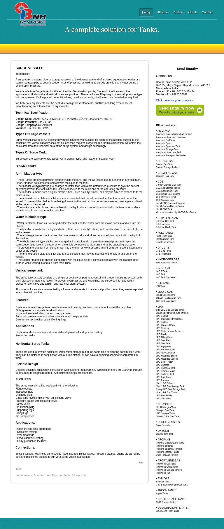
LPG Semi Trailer (164, 362)
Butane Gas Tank (164, 164)
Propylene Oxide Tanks (167, 467)
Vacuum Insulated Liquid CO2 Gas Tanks (176, 212)
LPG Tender (162, 334)
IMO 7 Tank (161, 271)
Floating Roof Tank (165, 239)
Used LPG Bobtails (165, 383)
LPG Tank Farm (163, 377)
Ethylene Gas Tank (165, 221)
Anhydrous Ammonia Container (171, 137)
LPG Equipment (164, 346)
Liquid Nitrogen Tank (166, 407)
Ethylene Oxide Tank (166, 227)
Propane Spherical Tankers (169, 449)
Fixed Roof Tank (164, 236)
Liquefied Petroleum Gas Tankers (172, 313)
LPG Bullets (162, 322)
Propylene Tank (163, 473)
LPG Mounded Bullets (166, 356)
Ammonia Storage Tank (167, 149)
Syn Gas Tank (163, 481)
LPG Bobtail (162, 316)
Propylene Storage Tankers (169, 470)
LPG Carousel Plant (165, 325)
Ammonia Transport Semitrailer (171, 155)
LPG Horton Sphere (165, 349)
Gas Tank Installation (166, 301)
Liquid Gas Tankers (165, 295)
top (141, 462)
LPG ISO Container (165, 353)
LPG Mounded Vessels (167, 359)
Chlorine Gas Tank (165, 176)
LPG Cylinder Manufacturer (169, 331)
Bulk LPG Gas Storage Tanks (170, 310)
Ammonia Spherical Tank (168, 146)
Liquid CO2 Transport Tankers (170, 203)
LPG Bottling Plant (165, 374)
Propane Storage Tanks (167, 452)
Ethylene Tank (163, 224)
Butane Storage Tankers (167, 167)
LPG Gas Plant (163, 340)
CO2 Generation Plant (166, 191)
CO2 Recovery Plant (166, 197)
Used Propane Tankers (167, 455)
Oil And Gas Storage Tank (168, 298)
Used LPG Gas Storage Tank (170, 386)
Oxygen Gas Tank (164, 434)
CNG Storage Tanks (165, 502)
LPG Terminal (162, 380)
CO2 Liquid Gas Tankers (168, 194)
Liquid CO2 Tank (164, 209)
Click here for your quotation (175, 100)
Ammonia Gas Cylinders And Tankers (174, 134)
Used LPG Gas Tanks (166, 392)
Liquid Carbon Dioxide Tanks (170, 206)
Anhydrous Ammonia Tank (168, 152)
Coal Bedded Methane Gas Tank (171, 485)
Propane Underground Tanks (170, 443)
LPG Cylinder (162, 328)
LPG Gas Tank (163, 343)
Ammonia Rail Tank (165, 140)
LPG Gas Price (163, 398)
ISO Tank (160, 286)
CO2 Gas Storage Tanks (168, 188)
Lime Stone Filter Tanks (167, 511)
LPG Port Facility (164, 395)
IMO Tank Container (165, 277)
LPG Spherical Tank (165, 368)
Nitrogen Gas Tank (165, 410)
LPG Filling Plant (164, 337)
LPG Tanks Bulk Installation (169, 319)
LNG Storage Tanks (165, 413)
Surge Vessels (163, 425)
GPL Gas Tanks (163, 251)
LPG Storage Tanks (165, 371)
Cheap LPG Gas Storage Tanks (171, 389)
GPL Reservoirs (163, 254)
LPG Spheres (162, 365)
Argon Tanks (162, 493)
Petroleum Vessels (165, 242)
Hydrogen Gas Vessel (166, 262)
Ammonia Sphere (164, 143)
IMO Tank (160, 274)
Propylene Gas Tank (166, 464)
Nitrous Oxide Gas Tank (167, 416)
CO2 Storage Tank (165, 200)
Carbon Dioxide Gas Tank (168, 185)
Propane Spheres (164, 446)
